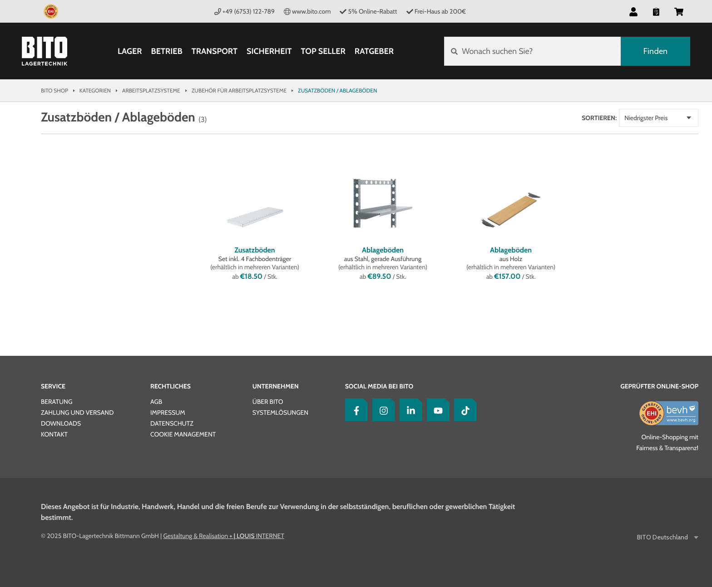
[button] (633, 11)
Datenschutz (171, 423)
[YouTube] (436, 409)
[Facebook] (354, 409)
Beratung (56, 402)
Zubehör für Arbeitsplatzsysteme (239, 90)
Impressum (167, 412)
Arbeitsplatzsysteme (151, 90)
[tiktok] (463, 409)
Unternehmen (275, 386)
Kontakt (54, 434)
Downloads (61, 423)
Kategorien (95, 90)
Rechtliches (170, 386)
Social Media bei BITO (379, 386)
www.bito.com (307, 11)
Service (53, 386)
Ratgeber (374, 51)
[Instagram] (381, 409)
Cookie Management (183, 434)
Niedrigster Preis (646, 118)
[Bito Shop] (44, 51)
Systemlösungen (280, 412)
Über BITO (267, 402)
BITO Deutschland (663, 537)
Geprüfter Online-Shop (659, 386)
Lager (130, 51)
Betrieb (166, 51)
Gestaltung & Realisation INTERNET (223, 536)
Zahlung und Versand (77, 412)
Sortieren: (599, 118)
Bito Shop (54, 90)
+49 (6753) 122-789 (244, 11)
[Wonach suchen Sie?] (532, 51)
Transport (214, 51)
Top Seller (323, 51)
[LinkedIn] (409, 409)
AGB (156, 402)
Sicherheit (269, 51)
